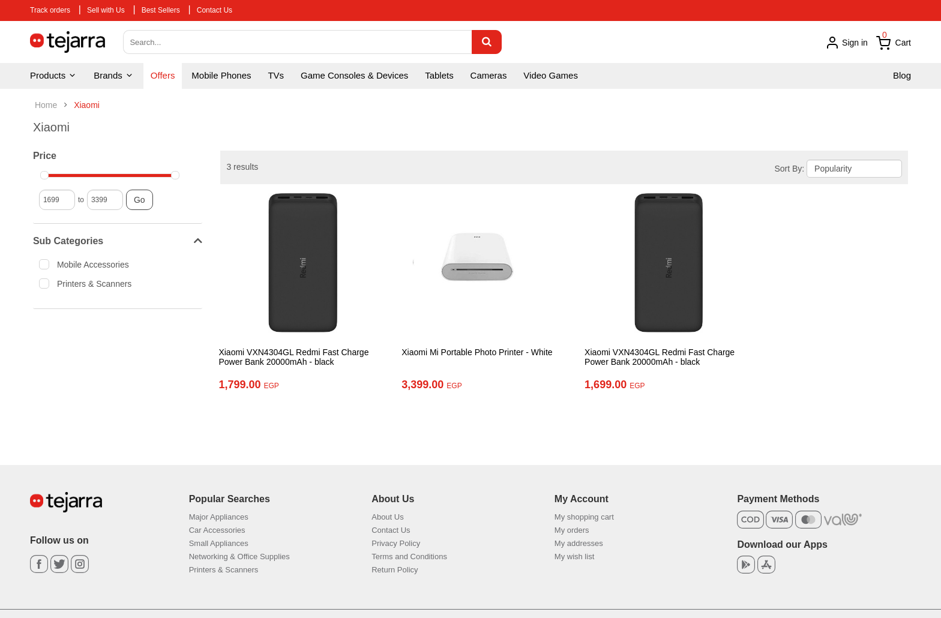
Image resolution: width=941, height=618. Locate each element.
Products (53, 75)
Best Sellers (161, 10)
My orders (572, 530)
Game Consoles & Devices (354, 75)
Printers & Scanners (89, 283)
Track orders (50, 10)
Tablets (439, 75)
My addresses (579, 543)
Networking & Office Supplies (239, 556)
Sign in (846, 42)
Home (46, 105)
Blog (902, 75)
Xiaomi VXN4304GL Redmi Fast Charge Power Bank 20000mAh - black (293, 357)
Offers (163, 75)
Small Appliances (218, 543)
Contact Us (214, 10)
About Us (387, 516)
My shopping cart (584, 516)
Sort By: (789, 168)
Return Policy (394, 569)
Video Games (550, 75)
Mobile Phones (221, 75)
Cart (893, 43)
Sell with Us (106, 10)
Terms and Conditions (409, 556)
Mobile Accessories (88, 264)
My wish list (574, 556)
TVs (276, 75)
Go (139, 200)
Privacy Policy (395, 543)
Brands (114, 75)
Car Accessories (217, 530)
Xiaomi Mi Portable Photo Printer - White (470, 352)
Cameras (488, 75)
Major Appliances (218, 516)
